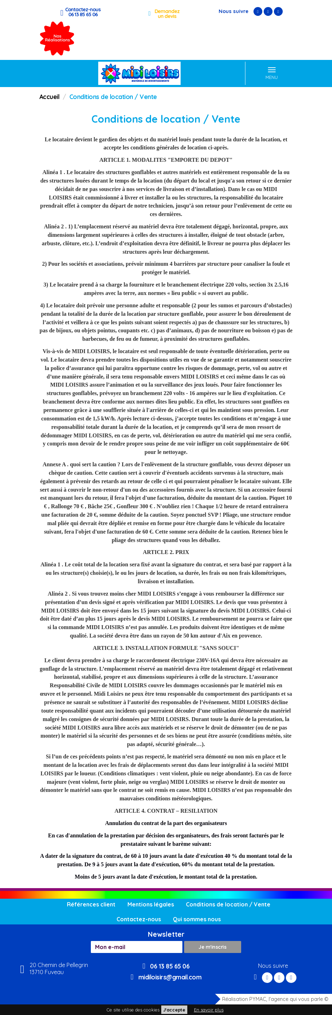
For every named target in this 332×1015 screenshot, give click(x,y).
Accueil (49, 96)
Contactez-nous (139, 919)
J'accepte (174, 1010)
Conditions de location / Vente (228, 904)
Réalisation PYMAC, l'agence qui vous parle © (271, 999)
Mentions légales (150, 904)
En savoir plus (209, 1010)
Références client (91, 904)
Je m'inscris (212, 947)
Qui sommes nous (197, 919)
